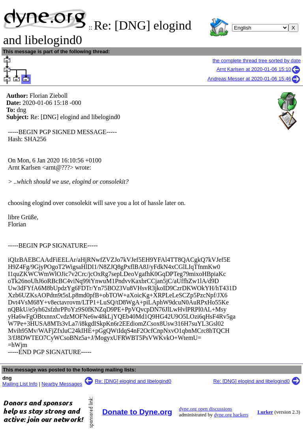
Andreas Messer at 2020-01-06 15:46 (254, 79)
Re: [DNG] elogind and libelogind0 (133, 381)
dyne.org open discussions (205, 409)
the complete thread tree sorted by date (257, 60)
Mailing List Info (19, 384)
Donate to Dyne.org (137, 412)
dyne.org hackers (231, 415)
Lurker (265, 412)
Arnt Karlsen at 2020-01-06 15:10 (259, 69)
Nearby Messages (61, 384)
